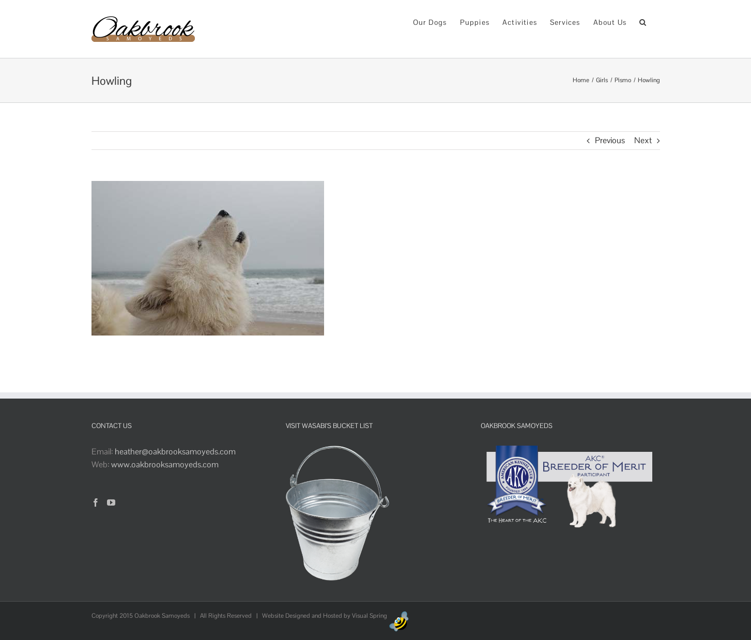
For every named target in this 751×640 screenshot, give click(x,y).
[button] (643, 21)
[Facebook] (95, 502)
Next (643, 140)
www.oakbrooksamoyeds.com (165, 464)
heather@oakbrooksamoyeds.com (175, 451)
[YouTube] (111, 502)
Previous (610, 140)
